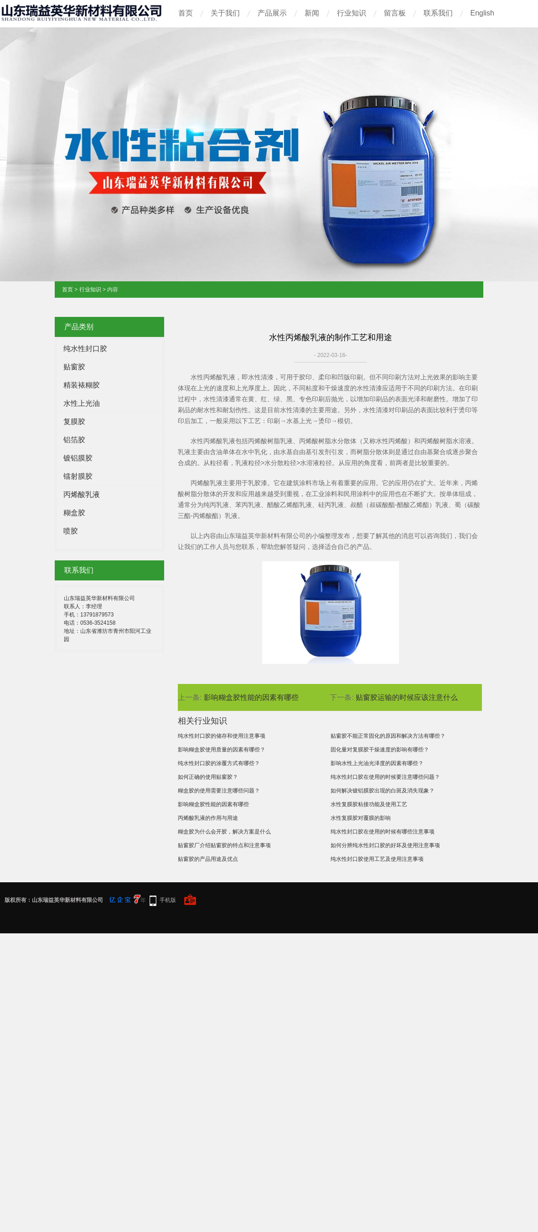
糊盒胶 (74, 513)
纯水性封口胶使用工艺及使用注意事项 (377, 859)
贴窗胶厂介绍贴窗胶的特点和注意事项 (224, 845)
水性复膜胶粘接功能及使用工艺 (369, 804)
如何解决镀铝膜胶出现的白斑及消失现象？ (383, 790)
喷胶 (70, 531)
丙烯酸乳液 (81, 494)
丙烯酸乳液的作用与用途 (208, 818)
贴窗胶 (74, 367)
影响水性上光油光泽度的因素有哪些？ (377, 763)
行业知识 (351, 13)
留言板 (395, 13)
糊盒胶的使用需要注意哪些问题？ (219, 790)
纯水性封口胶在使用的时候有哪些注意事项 (383, 831)
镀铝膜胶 (78, 458)
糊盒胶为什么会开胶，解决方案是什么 (224, 831)
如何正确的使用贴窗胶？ (208, 777)
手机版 (168, 900)
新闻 (312, 13)
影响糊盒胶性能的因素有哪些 (251, 697)
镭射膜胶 (78, 476)
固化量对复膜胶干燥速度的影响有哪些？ (380, 749)
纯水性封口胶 (85, 348)
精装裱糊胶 (81, 385)
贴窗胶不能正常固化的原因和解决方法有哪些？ (388, 736)
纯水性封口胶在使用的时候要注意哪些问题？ (385, 777)
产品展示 (272, 13)
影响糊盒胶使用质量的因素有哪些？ (221, 749)
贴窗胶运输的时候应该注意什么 (407, 697)
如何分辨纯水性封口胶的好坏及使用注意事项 (385, 845)
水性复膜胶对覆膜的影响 (361, 818)
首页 (185, 13)
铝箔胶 (74, 440)
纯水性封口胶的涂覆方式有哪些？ (219, 763)
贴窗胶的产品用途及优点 (208, 859)
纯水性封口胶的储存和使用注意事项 (221, 736)
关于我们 (225, 13)
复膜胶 (74, 421)
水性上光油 (81, 403)
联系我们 (438, 13)
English (482, 13)
